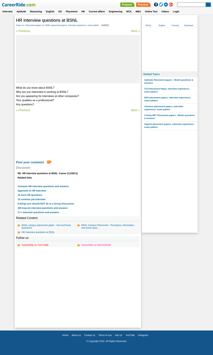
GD (60, 11)
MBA (138, 11)
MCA (129, 11)
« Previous (23, 31)
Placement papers (33, 25)
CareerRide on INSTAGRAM (96, 245)
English (50, 11)
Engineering (115, 11)
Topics (19, 25)
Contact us (89, 335)
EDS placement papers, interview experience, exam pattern (167, 99)
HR (83, 11)
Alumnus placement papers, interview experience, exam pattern (163, 108)
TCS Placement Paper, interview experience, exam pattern (167, 90)
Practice (143, 4)
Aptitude (21, 11)
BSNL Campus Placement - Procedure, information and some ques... (107, 226)
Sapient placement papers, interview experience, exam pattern (169, 125)
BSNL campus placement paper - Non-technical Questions (46, 226)
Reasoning (36, 11)
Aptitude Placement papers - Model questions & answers (168, 81)
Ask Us (118, 335)
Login (176, 11)
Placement (71, 11)
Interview (7, 11)
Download (188, 25)
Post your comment (30, 162)
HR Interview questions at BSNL (38, 232)
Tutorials (175, 25)
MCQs (148, 25)
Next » (135, 31)
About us (76, 335)
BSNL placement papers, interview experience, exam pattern (72, 25)
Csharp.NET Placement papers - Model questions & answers (169, 117)
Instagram (143, 335)
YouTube (130, 335)
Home (65, 335)
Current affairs (97, 11)
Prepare (127, 4)
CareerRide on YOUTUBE (35, 245)
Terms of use (105, 335)
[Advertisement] (78, 59)
